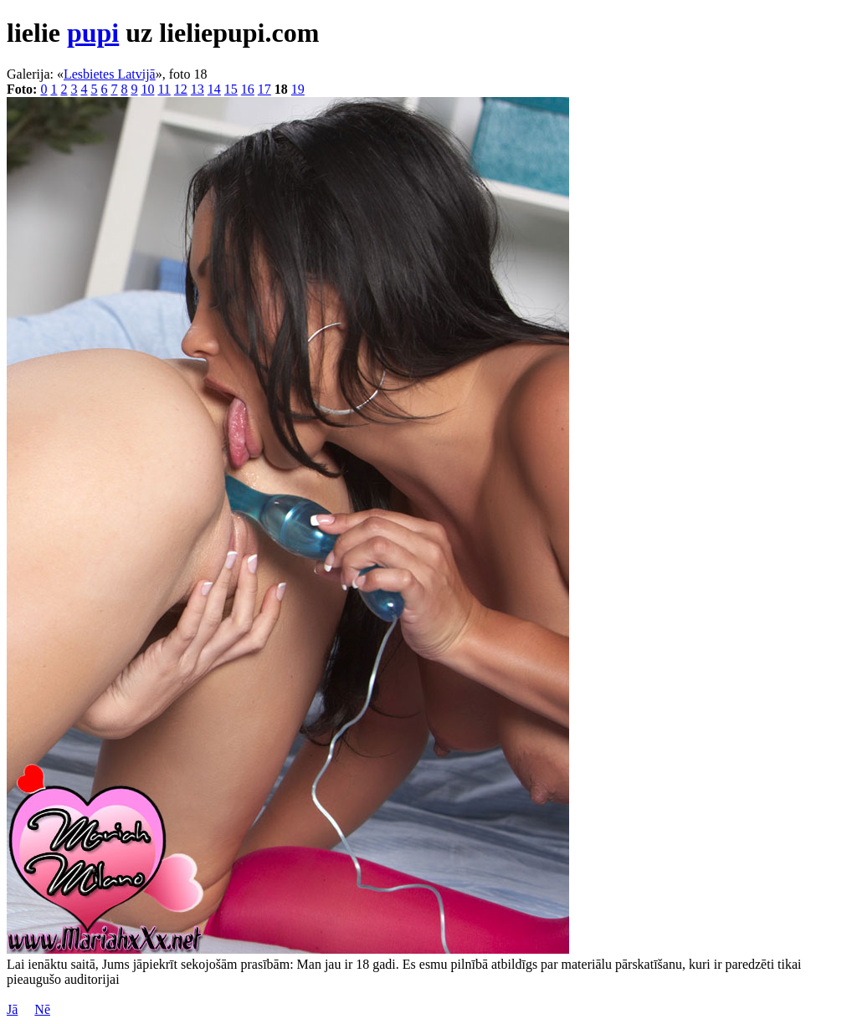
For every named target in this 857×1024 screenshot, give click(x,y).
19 (298, 89)
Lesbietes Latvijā (110, 74)
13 (197, 89)
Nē (42, 1009)
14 (214, 89)
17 (264, 89)
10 (147, 89)
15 (231, 89)
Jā (12, 1009)
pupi (93, 33)
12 (180, 89)
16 (247, 89)
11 (163, 89)
